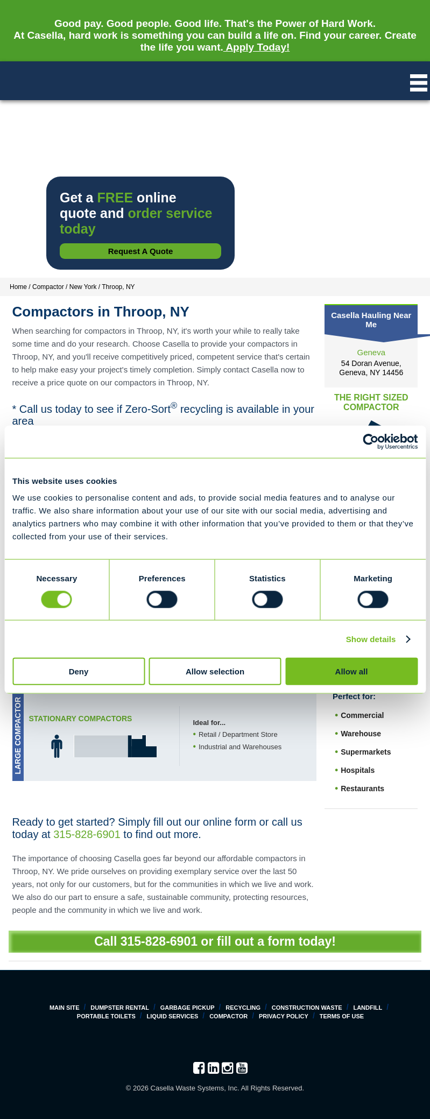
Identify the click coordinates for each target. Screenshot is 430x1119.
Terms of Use (342, 1016)
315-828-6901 (87, 834)
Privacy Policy (283, 1016)
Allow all (351, 671)
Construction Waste (307, 1007)
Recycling (242, 1007)
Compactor (228, 1016)
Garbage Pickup (187, 1007)
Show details (371, 638)
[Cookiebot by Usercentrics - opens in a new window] (370, 441)
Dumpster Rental (119, 1007)
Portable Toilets (106, 1016)
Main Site (65, 1007)
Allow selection (215, 671)
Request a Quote (140, 251)
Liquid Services (173, 1016)
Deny (79, 671)
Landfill (367, 1007)
